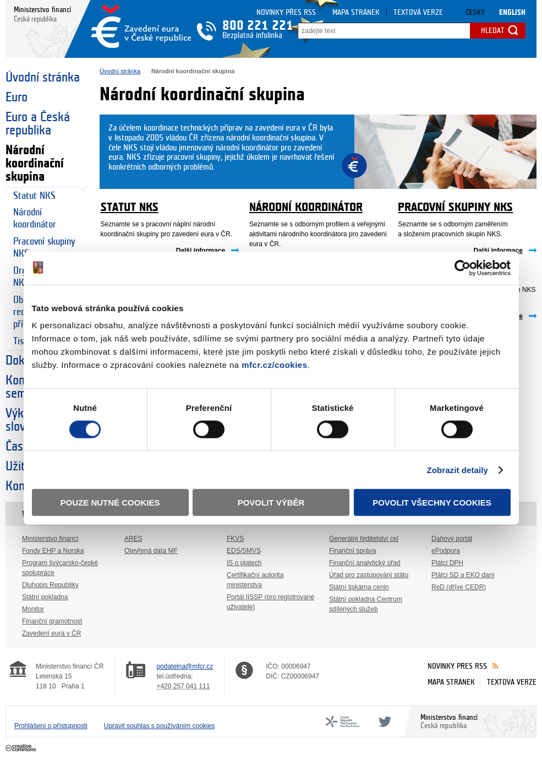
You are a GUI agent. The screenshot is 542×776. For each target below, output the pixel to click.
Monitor (33, 609)
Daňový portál (451, 538)
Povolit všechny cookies (432, 502)
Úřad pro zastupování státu (368, 575)
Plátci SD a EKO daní (463, 575)
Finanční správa (352, 551)
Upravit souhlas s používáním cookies (159, 726)
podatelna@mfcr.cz (184, 666)
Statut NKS (34, 195)
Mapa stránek (356, 12)
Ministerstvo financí (50, 538)
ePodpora (445, 551)
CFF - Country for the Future (342, 721)
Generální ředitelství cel (363, 538)
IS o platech (244, 563)
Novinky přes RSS (286, 12)
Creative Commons (22, 748)
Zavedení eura (141, 26)
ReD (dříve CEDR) (458, 587)
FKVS (235, 538)
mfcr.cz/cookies (274, 365)
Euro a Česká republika (38, 124)
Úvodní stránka (43, 78)
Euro (17, 97)
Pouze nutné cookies (110, 502)
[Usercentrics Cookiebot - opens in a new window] (462, 267)
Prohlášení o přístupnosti (50, 726)
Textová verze (418, 12)
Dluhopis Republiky (50, 585)
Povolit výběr (271, 502)
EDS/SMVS (244, 551)
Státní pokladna (45, 597)
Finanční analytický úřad (364, 563)
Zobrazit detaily (457, 469)
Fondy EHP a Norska (53, 551)
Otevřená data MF (151, 551)
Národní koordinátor (34, 218)
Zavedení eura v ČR (51, 633)
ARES (133, 538)
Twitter (383, 721)
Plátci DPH (447, 563)
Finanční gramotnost (52, 621)
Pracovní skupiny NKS (44, 247)
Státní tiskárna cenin (359, 587)
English (512, 12)
